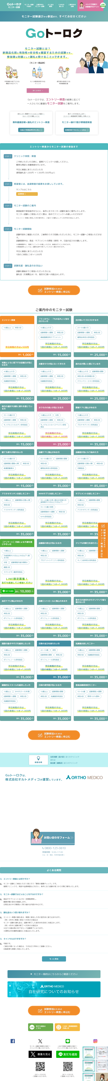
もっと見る (54, 960)
